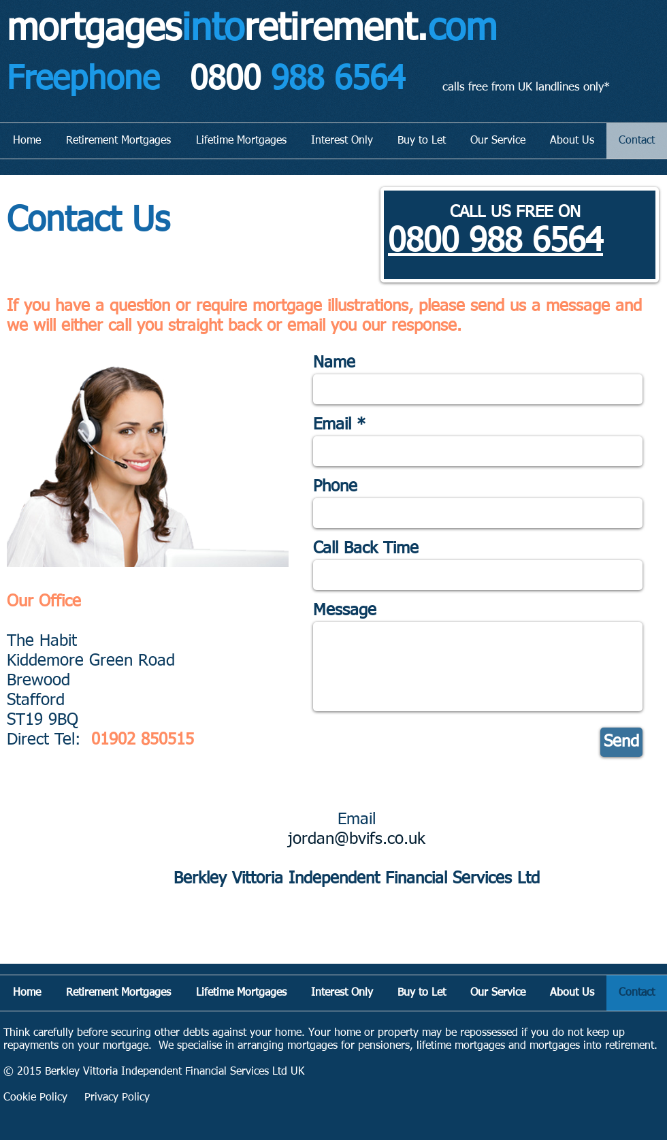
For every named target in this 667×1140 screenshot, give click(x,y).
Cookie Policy (35, 1097)
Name (334, 363)
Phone (335, 486)
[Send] (621, 742)
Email (332, 425)
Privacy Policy (117, 1097)
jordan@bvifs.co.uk (356, 839)
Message (344, 610)
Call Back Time (366, 548)
